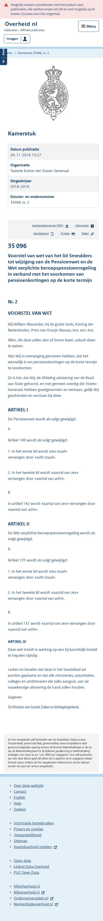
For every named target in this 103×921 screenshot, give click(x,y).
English (19, 797)
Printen (68, 234)
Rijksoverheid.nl (27, 892)
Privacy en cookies (28, 829)
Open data (22, 860)
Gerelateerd (43, 234)
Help (17, 803)
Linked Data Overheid (31, 866)
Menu (91, 26)
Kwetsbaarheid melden (33, 846)
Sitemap (20, 840)
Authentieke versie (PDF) (50, 226)
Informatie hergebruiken (34, 823)
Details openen (3, 54)
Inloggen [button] (12, 39)
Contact (20, 791)
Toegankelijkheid (28, 835)
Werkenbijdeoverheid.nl (33, 904)
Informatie (84, 226)
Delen (88, 234)
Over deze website (29, 785)
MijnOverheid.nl (27, 886)
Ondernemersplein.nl (31, 898)
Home (8, 53)
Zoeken (20, 809)
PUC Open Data (26, 872)
